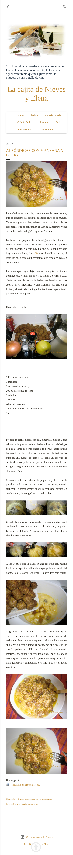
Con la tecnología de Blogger (36, 837)
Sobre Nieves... (25, 129)
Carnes (16, 804)
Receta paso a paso (29, 804)
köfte (36, 253)
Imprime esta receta (22, 784)
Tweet (36, 784)
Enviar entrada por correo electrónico (35, 799)
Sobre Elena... (48, 129)
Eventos (44, 122)
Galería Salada (53, 115)
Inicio (20, 115)
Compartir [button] (10, 799)
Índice (34, 115)
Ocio (58, 122)
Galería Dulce (24, 122)
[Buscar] (64, 6)
